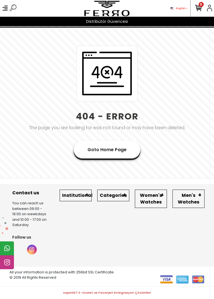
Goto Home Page (107, 149)
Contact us (25, 193)
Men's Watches (188, 198)
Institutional (77, 195)
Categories (113, 195)
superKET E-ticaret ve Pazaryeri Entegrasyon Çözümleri (107, 292)
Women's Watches (151, 198)
